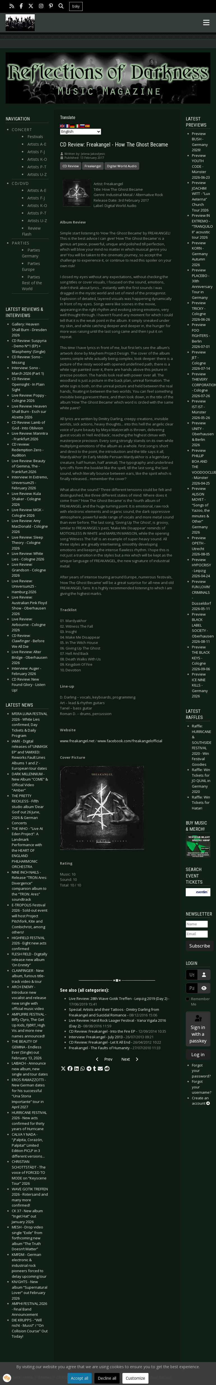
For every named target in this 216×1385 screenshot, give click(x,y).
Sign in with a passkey (197, 1029)
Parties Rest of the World (32, 282)
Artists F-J (36, 151)
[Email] (197, 934)
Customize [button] (135, 1378)
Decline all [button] (107, 1378)
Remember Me (200, 1001)
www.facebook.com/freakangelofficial (129, 740)
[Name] (197, 924)
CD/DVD (20, 183)
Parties (20, 243)
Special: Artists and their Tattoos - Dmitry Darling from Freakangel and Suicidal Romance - (114, 1012)
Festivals (35, 136)
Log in (198, 1054)
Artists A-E (36, 144)
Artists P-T (37, 166)
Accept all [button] (79, 1378)
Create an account (201, 1100)
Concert (22, 129)
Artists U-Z (37, 174)
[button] (63, 1068)
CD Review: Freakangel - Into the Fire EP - (117, 1031)
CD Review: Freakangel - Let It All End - (115, 1042)
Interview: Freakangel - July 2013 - (111, 1036)
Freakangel (93, 166)
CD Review (70, 166)
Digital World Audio (122, 166)
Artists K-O (37, 159)
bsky (76, 6)
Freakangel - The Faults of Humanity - (115, 1047)
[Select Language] (80, 132)
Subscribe (199, 946)
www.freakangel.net (77, 740)
